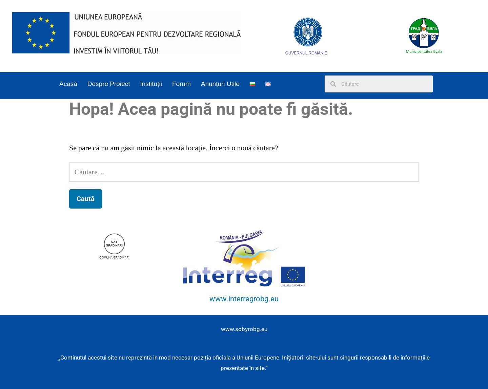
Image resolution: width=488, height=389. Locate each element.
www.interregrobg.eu (244, 299)
